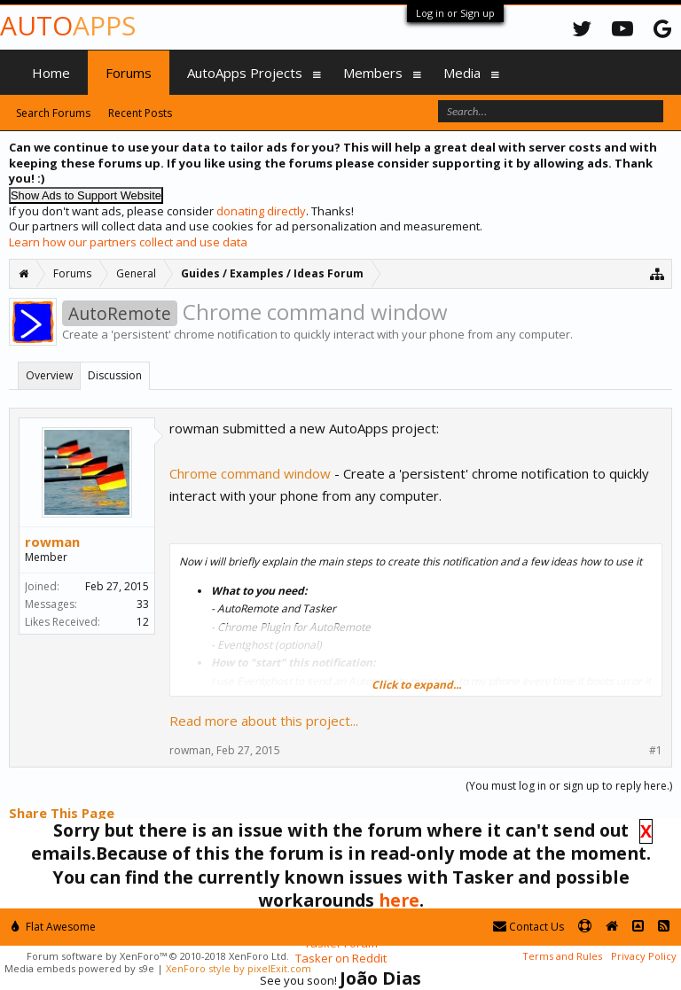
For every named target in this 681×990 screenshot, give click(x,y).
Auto (68, 25)
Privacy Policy (644, 956)
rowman (52, 541)
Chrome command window (250, 473)
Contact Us (528, 926)
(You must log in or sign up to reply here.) (569, 785)
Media (462, 73)
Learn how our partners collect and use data (128, 242)
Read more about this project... (263, 720)
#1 (655, 751)
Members (373, 73)
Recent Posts (140, 113)
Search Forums (53, 113)
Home (51, 73)
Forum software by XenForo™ (158, 956)
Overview (49, 375)
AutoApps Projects (244, 73)
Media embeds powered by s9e (79, 968)
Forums (129, 73)
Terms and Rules (562, 956)
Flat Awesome (54, 926)
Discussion (115, 375)
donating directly (261, 211)
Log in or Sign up (455, 12)
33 (143, 604)
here (399, 900)
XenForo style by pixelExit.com (238, 968)
